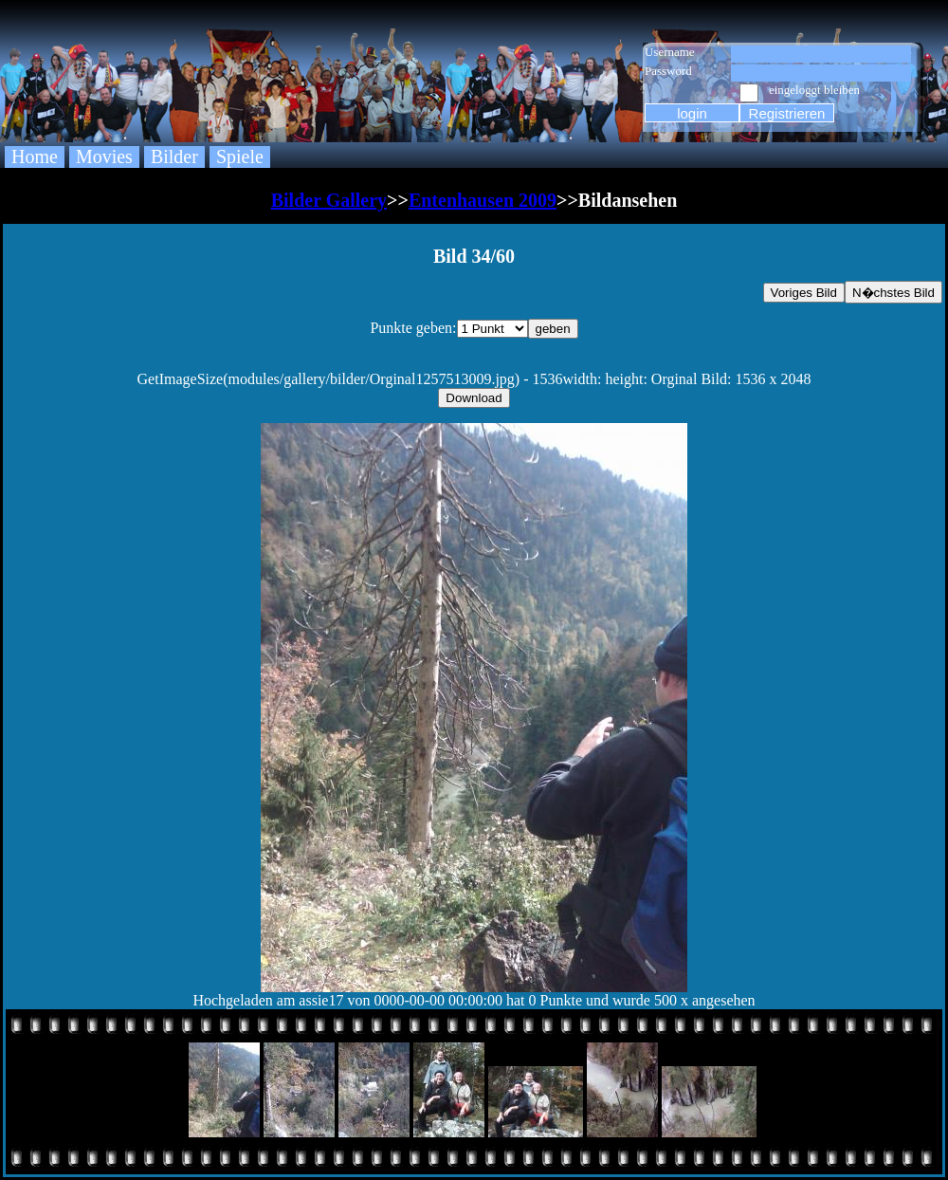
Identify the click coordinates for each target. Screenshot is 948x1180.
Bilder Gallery (329, 200)
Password (668, 71)
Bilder (174, 156)
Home (34, 156)
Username (670, 52)
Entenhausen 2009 (482, 200)
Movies (104, 156)
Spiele (240, 156)
